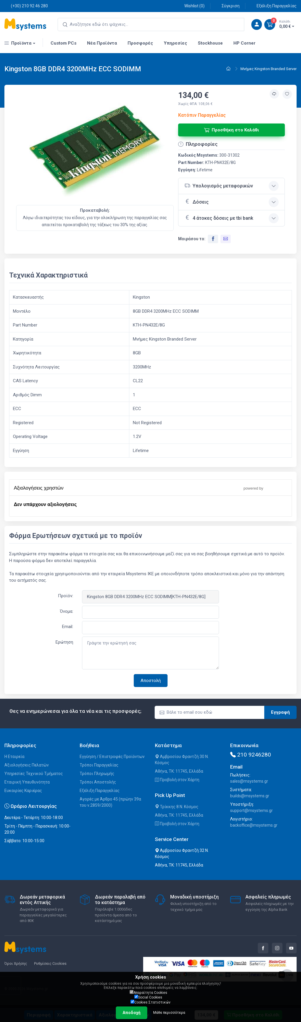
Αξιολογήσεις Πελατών (26, 765)
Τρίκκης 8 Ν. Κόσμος (176, 806)
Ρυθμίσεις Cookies (50, 963)
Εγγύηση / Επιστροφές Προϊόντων (112, 756)
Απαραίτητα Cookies (148, 992)
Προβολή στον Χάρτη (177, 779)
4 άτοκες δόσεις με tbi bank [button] (218, 217)
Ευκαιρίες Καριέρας (23, 790)
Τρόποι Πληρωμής (97, 773)
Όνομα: (66, 611)
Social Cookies (148, 997)
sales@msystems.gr (249, 781)
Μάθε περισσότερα (169, 1013)
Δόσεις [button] (196, 201)
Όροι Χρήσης (15, 963)
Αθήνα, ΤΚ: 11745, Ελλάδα (179, 771)
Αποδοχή (132, 1012)
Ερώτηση (64, 642)
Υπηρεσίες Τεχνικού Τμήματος (33, 773)
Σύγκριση (227, 5)
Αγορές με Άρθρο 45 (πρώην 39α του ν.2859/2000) (110, 802)
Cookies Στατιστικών (150, 1002)
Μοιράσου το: (191, 238)
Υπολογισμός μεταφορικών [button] (218, 185)
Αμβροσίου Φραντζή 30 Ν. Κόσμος (182, 759)
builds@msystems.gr (249, 795)
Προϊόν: (65, 595)
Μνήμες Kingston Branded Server (268, 69)
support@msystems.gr (251, 810)
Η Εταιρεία (14, 756)
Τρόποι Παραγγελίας (99, 765)
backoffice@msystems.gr (253, 825)
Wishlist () (191, 5)
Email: (67, 626)
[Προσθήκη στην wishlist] (287, 94)
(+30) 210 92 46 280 (26, 5)
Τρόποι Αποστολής (98, 782)
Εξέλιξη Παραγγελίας (273, 5)
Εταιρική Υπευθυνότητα (27, 782)
